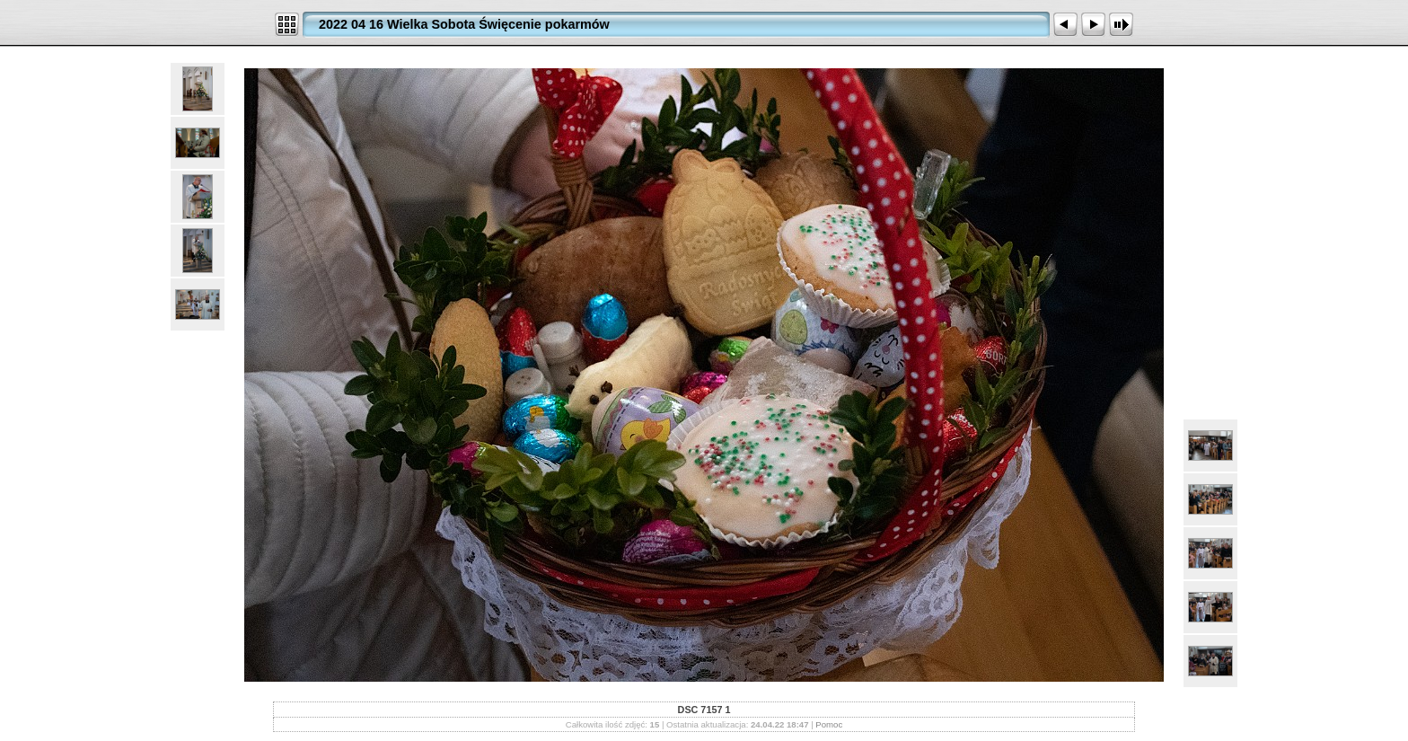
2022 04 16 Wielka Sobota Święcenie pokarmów (464, 24)
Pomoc (828, 724)
